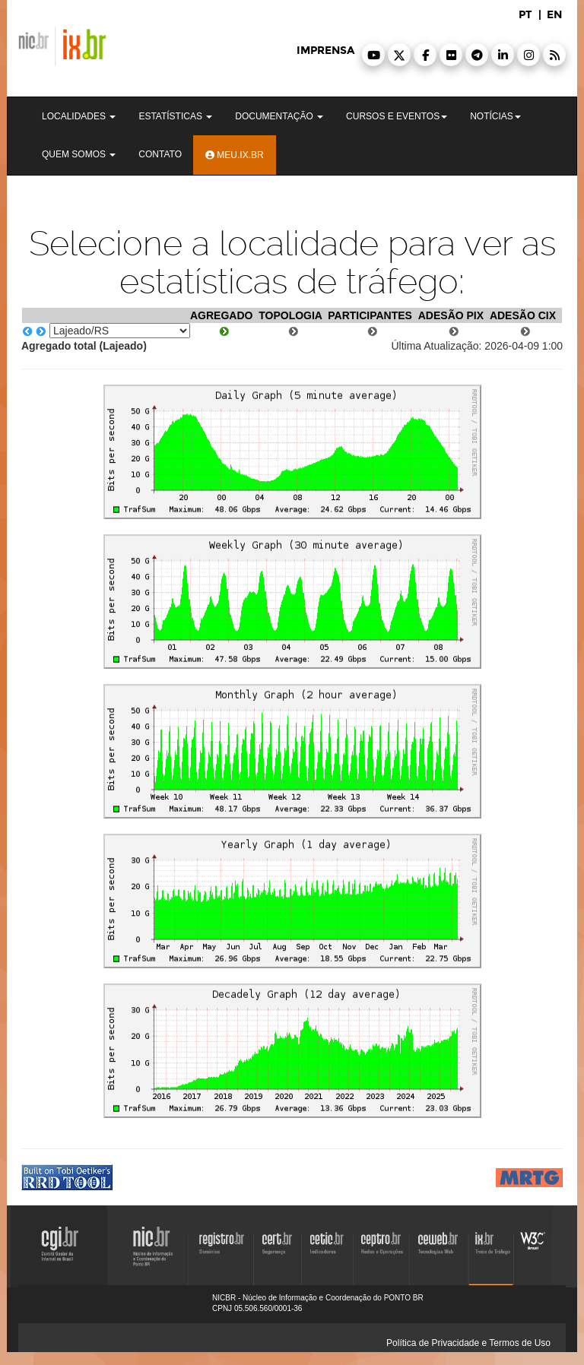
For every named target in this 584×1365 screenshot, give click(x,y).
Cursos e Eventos (396, 116)
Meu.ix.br (234, 155)
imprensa (325, 50)
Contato (160, 154)
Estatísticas (175, 116)
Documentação (279, 116)
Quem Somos (79, 154)
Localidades (79, 116)
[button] (373, 54)
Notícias (495, 116)
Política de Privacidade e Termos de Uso (468, 1343)
